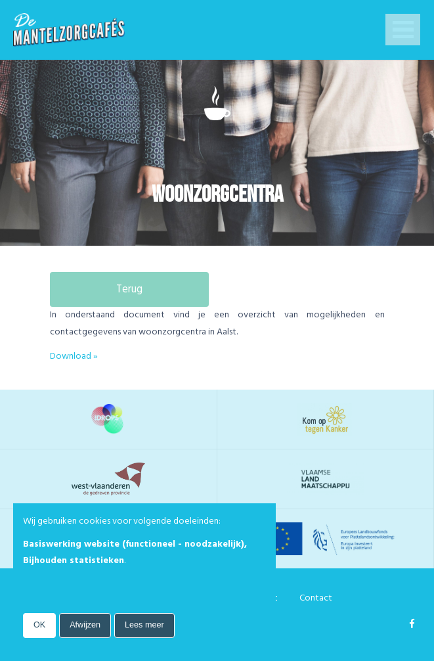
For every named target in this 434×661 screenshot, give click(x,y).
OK (39, 624)
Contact (315, 597)
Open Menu (402, 30)
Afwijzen (85, 624)
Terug (129, 289)
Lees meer (144, 624)
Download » (74, 356)
